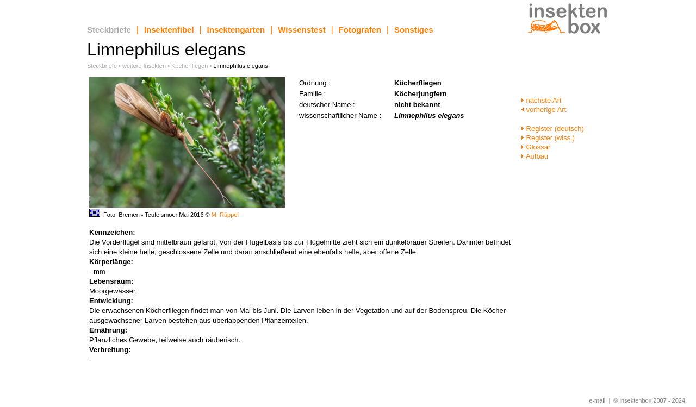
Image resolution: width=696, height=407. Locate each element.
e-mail (597, 400)
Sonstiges (413, 29)
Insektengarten (236, 29)
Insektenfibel (169, 29)
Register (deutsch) (552, 128)
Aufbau (534, 156)
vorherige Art (543, 109)
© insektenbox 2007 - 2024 (649, 400)
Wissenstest (301, 29)
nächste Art (541, 100)
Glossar (535, 147)
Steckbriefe (109, 29)
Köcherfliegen (189, 65)
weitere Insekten (144, 65)
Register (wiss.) (548, 138)
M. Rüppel (225, 214)
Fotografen (360, 29)
